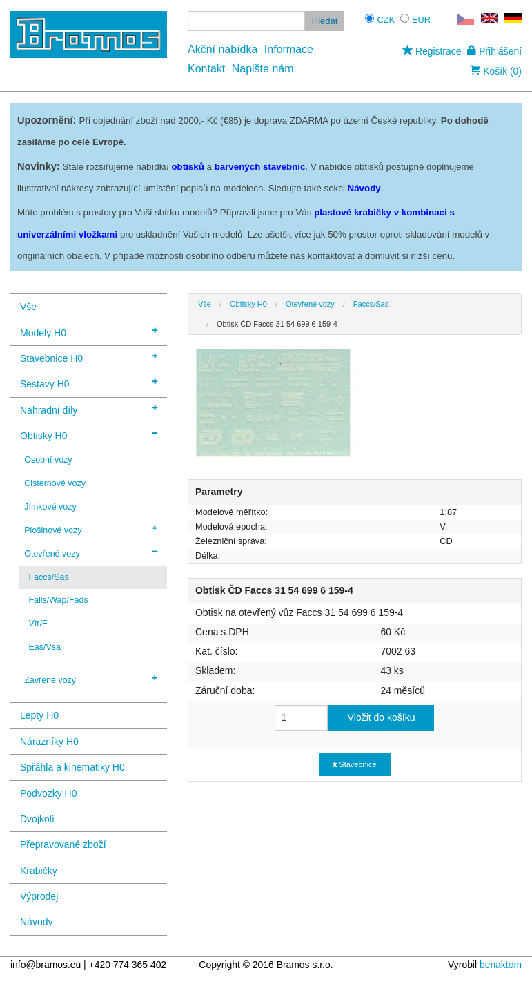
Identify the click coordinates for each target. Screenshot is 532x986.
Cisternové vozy (55, 483)
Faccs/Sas (48, 577)
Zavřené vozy (90, 679)
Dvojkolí (37, 818)
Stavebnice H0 (88, 357)
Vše (28, 306)
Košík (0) (496, 71)
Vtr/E (38, 623)
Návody (36, 921)
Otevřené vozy (90, 553)
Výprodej (39, 896)
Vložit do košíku (381, 717)
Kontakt (206, 69)
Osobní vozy (48, 460)
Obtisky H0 (88, 434)
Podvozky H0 (48, 793)
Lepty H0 (39, 715)
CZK (386, 19)
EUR (421, 19)
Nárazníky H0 (49, 741)
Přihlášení (494, 51)
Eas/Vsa (44, 647)
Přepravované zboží (63, 844)
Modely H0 (88, 331)
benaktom (501, 964)
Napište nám (263, 69)
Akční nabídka (222, 49)
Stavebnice (354, 764)
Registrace (431, 51)
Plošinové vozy (90, 529)
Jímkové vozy (50, 507)
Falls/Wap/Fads (58, 600)
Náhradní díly (88, 409)
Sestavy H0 (88, 382)
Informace (288, 49)
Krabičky (38, 870)
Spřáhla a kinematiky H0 (72, 767)
